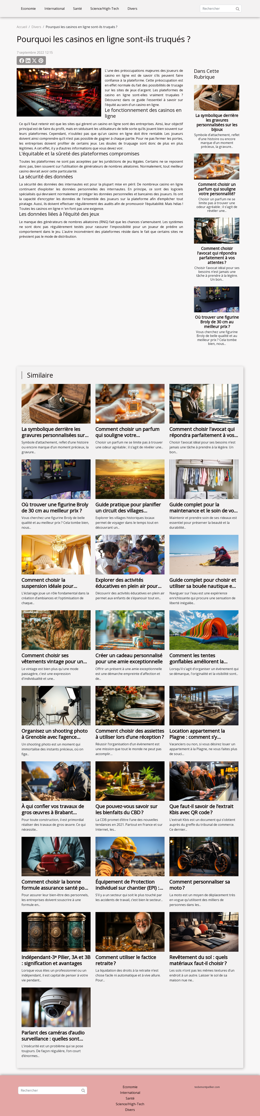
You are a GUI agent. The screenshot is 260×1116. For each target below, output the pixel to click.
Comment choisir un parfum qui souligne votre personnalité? (217, 189)
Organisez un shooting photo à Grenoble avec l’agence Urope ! (55, 737)
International (54, 8)
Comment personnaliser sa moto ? (199, 884)
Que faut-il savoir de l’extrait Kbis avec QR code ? (201, 809)
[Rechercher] (221, 8)
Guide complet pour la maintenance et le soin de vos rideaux (202, 510)
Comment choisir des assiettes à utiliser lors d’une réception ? (129, 733)
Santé (77, 8)
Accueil (22, 27)
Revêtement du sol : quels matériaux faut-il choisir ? (198, 960)
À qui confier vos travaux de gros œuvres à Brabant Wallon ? (53, 812)
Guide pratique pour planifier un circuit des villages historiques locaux (128, 510)
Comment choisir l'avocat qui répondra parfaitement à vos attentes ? (217, 255)
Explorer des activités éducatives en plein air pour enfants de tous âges (126, 586)
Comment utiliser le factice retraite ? (125, 960)
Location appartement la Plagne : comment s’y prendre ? (197, 737)
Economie (28, 8)
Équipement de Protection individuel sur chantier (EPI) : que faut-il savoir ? (127, 887)
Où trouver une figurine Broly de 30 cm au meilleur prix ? (217, 321)
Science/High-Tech (104, 8)
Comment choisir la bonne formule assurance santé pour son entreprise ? (55, 887)
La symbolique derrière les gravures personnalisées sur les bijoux (216, 122)
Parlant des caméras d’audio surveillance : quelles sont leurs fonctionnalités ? (53, 1038)
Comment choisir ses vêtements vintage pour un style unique (52, 661)
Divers (132, 8)
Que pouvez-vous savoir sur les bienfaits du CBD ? (126, 809)
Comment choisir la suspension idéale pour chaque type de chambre (49, 586)
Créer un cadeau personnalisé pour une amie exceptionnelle (128, 658)
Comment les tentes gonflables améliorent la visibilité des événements (197, 661)
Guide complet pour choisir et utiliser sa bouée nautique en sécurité (202, 586)
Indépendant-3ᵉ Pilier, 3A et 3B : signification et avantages (56, 960)
